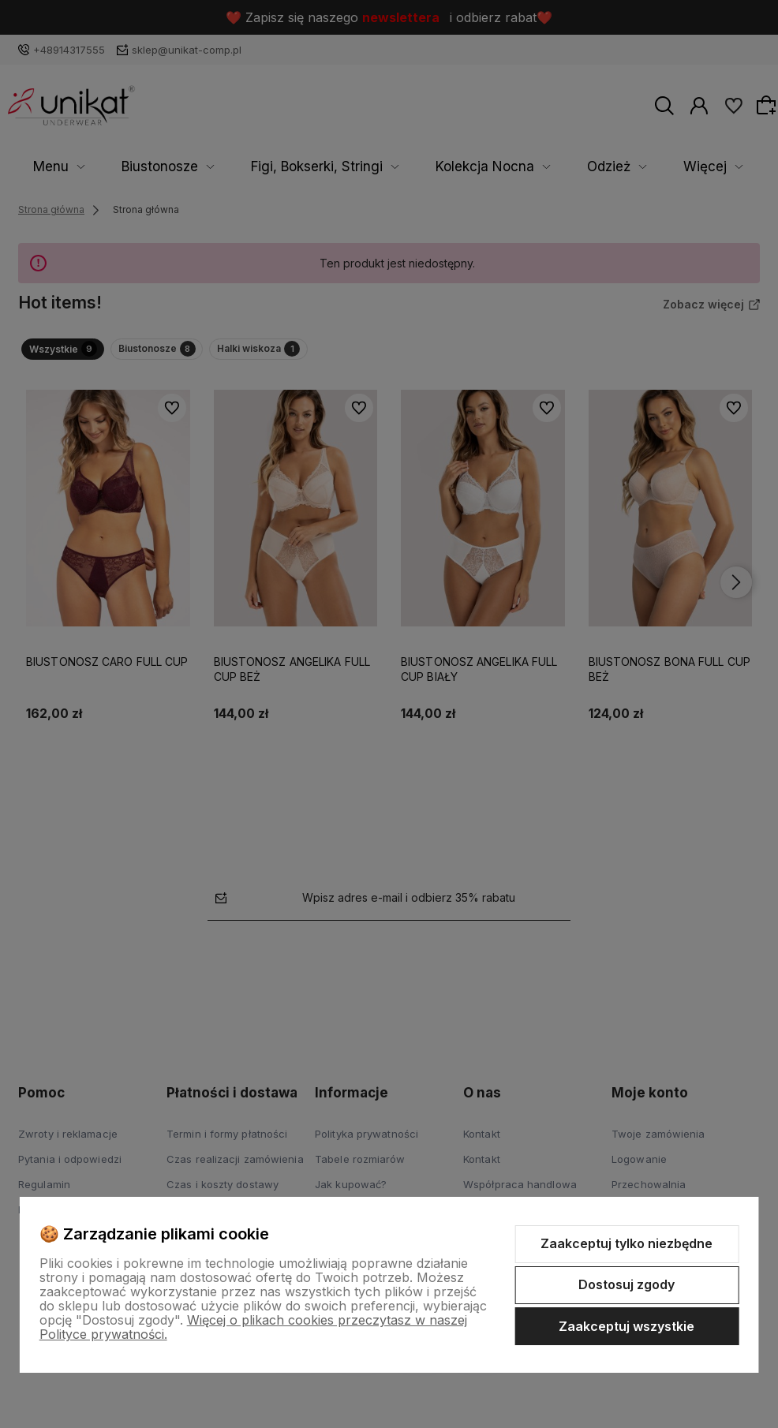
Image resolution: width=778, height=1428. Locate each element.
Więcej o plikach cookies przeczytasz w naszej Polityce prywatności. (253, 1327)
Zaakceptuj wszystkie (626, 1326)
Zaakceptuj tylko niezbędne (626, 1243)
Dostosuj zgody (626, 1284)
